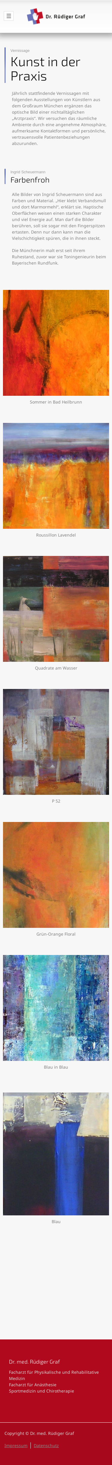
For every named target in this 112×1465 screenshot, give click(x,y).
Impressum (15, 1445)
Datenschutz (46, 1445)
